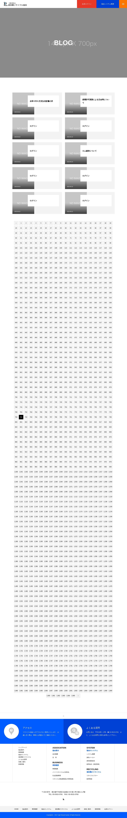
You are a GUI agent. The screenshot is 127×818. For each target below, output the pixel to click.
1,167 (51, 511)
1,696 (95, 641)
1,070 (65, 486)
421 (21, 327)
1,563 (31, 611)
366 (46, 312)
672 (76, 387)
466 (46, 337)
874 (85, 437)
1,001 (21, 472)
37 (100, 228)
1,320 (16, 551)
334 (85, 302)
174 (85, 263)
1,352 (75, 556)
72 (75, 238)
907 (51, 447)
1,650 (65, 631)
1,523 (31, 601)
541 (21, 357)
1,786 (46, 666)
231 (71, 278)
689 (61, 392)
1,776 (95, 661)
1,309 (61, 546)
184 (36, 268)
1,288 (56, 541)
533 (80, 352)
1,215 (90, 521)
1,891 (70, 690)
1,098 (105, 491)
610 (66, 372)
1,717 (100, 646)
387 (51, 317)
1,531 (70, 601)
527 (51, 352)
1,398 (105, 566)
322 (26, 302)
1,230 (65, 526)
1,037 (100, 477)
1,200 (16, 521)
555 (90, 357)
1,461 (21, 586)
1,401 (21, 571)
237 (100, 278)
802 (26, 422)
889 (61, 442)
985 (41, 467)
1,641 (21, 631)
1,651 (70, 631)
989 (61, 467)
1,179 (110, 511)
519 (110, 347)
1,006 (46, 472)
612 (76, 372)
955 (90, 457)
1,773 (80, 661)
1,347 (51, 556)
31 (71, 228)
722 (26, 402)
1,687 (51, 641)
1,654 (85, 631)
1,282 (26, 541)
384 (36, 317)
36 (95, 228)
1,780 (16, 666)
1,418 (105, 571)
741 (21, 407)
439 (110, 327)
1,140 (16, 506)
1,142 (26, 506)
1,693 (80, 641)
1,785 (41, 666)
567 (51, 362)
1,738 (105, 651)
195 (90, 268)
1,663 (31, 636)
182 (26, 268)
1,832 (75, 676)
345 (41, 307)
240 (16, 283)
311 (71, 297)
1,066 (46, 486)
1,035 (90, 477)
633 (80, 377)
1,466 (46, 586)
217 (100, 273)
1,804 (36, 671)
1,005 (41, 472)
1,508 (56, 596)
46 (46, 233)
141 (21, 258)
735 (90, 402)
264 (36, 288)
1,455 (90, 581)
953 (80, 457)
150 (66, 258)
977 (100, 462)
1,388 (56, 566)
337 (100, 302)
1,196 (95, 516)
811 (71, 422)
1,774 (85, 661)
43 (31, 233)
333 (80, 302)
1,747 (51, 656)
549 (61, 357)
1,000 (16, 472)
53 (80, 233)
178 (105, 263)
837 (100, 427)
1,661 (21, 636)
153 (80, 258)
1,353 (80, 556)
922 (26, 452)
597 (100, 367)
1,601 (21, 621)
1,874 (85, 685)
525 (41, 352)
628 (56, 377)
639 (110, 377)
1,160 (16, 511)
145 (41, 258)
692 (76, 392)
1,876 (95, 685)
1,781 (21, 666)
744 (36, 407)
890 (66, 442)
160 (16, 263)
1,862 (26, 685)
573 (80, 362)
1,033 (80, 477)
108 (56, 248)
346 (46, 307)
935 (90, 452)
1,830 (65, 676)
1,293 (80, 541)
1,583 (31, 616)
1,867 (51, 685)
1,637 (100, 626)
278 (105, 288)
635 (90, 377)
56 (95, 233)
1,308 (56, 546)
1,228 (56, 526)
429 (61, 327)
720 (16, 402)
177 (100, 263)
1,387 (51, 566)
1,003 (31, 472)
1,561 (21, 611)
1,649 (61, 631)
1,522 (26, 601)
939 (110, 452)
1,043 (31, 482)
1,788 (56, 666)
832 (76, 427)
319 (110, 297)
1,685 (41, 641)
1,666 (46, 636)
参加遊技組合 (91, 760)
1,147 (51, 506)
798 (105, 417)
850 (66, 432)
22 (26, 228)
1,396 (95, 566)
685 (41, 392)
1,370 (65, 561)
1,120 (16, 501)
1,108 (56, 496)
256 (95, 283)
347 (51, 307)
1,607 (51, 621)
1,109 (61, 496)
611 (71, 372)
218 (105, 273)
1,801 (21, 671)
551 (71, 357)
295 (90, 292)
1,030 (65, 477)
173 (80, 263)
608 (56, 372)
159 (110, 258)
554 (85, 357)
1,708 (56, 646)
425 (41, 327)
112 (76, 248)
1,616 (95, 621)
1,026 (46, 477)
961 (21, 462)
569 (61, 362)
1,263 (31, 536)
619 (110, 372)
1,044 (36, 482)
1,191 (70, 516)
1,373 (80, 561)
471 (71, 337)
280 (16, 292)
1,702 (26, 646)
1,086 (46, 491)
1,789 (61, 666)
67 (51, 238)
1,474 (85, 586)
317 (100, 297)
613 (80, 372)
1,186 (46, 516)
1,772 (75, 661)
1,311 (70, 546)
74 (85, 238)
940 (16, 457)
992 (76, 467)
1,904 (68, 695)
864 (36, 437)
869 (61, 437)
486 (46, 342)
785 (41, 417)
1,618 (105, 621)
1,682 (26, 641)
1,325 (41, 551)
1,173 (80, 511)
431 (71, 327)
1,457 (100, 581)
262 (26, 288)
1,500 (16, 596)
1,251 (70, 531)
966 (46, 462)
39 (110, 228)
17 (100, 223)
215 (90, 273)
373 (80, 312)
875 (90, 437)
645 (41, 382)
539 (110, 352)
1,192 (75, 516)
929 (61, 452)
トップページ (22, 747)
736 (95, 402)
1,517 (100, 596)
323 (31, 302)
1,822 (26, 676)
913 (80, 447)
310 (66, 297)
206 (46, 273)
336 (95, 302)
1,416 (95, 571)
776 (95, 412)
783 (31, 417)
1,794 (85, 666)
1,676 (95, 636)
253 (80, 283)
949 (61, 457)
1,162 (26, 511)
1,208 (56, 521)
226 (46, 278)
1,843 (31, 681)
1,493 (80, 591)
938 (105, 452)
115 (90, 248)
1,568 (56, 611)
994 (85, 467)
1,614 (85, 621)
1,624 (36, 626)
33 (80, 228)
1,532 (75, 601)
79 (110, 238)
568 (56, 362)
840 (16, 432)
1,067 (51, 486)
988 (56, 467)
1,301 (21, 546)
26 (46, 228)
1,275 (90, 536)
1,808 (56, 671)
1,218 (105, 521)
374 (85, 312)
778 (105, 412)
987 (51, 467)
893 (80, 442)
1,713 (80, 646)
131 (71, 253)
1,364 (36, 561)
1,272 (75, 536)
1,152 (75, 506)
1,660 (16, 636)
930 (66, 452)
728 (56, 402)
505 (41, 347)
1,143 (31, 506)
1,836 (95, 676)
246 (46, 283)
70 (66, 238)
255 (90, 283)
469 (61, 337)
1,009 (61, 472)
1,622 (26, 626)
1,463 (31, 586)
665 (41, 387)
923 (31, 452)
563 (31, 362)
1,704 (36, 646)
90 (66, 243)
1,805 (41, 671)
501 (21, 347)
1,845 (41, 681)
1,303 (31, 546)
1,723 (31, 651)
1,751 (70, 656)
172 (76, 263)
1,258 (105, 531)
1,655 (90, 631)
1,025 (41, 477)
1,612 (75, 621)
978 (105, 462)
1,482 (26, 591)
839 (110, 427)
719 (110, 397)
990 (66, 467)
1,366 (46, 561)
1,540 (16, 606)
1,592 (75, 616)
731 (71, 402)
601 (21, 372)
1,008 (56, 472)
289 (61, 292)
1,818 (105, 671)
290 (66, 292)
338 (105, 302)
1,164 (36, 511)
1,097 (100, 491)
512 (76, 347)
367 (51, 312)
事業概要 (21, 752)
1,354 (85, 556)
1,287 (51, 541)
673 (80, 387)
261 (21, 288)
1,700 (16, 646)
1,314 (85, 546)
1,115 (90, 496)
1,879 (110, 685)
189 (61, 268)
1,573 (80, 611)
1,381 (21, 566)
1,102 (26, 496)
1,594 (85, 616)
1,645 (41, 631)
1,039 (110, 477)
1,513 (80, 596)
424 (36, 327)
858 (105, 432)
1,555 (90, 606)
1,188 (56, 516)
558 (105, 357)
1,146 (46, 506)
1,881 (21, 690)
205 (41, 273)
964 (36, 462)
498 (105, 342)
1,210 (65, 521)
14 (85, 223)
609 (61, 372)
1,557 (100, 606)
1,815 (90, 671)
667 (51, 387)
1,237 (100, 526)
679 (110, 387)
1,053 (80, 482)
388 (56, 317)
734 (85, 402)
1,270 (65, 536)
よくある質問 (22, 759)
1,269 (61, 536)
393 (80, 317)
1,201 (21, 521)
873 (80, 437)
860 (16, 437)
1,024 (36, 477)
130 (66, 253)
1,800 (16, 671)
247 (51, 283)
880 (16, 442)
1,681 (21, 641)
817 (100, 422)
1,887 (51, 690)
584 (36, 367)
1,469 (61, 586)
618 (105, 372)
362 (26, 312)
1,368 (56, 561)
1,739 (110, 651)
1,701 (21, 646)
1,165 (41, 511)
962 (26, 462)
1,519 (110, 596)
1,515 (90, 596)
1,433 (80, 576)
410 (66, 322)
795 (90, 417)
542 (26, 357)
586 (46, 367)
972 (76, 462)
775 (90, 412)
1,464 (36, 586)
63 (31, 238)
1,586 (46, 616)
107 (51, 248)
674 (85, 387)
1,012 (75, 472)
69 (61, 238)
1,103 (31, 496)
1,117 (100, 496)
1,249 (61, 531)
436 (95, 327)
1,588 (56, 616)
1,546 (46, 606)
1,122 (26, 501)
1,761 (21, 661)
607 (51, 372)
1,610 (65, 621)
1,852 (75, 681)
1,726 (46, 651)
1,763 (31, 661)
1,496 (95, 591)
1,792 (75, 666)
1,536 (95, 601)
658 (105, 382)
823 (31, 427)
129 (61, 253)
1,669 (61, 636)
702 (26, 397)
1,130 (65, 501)
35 (90, 228)
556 (95, 357)
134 (85, 253)
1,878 (105, 685)
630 (66, 377)
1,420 (16, 576)
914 (85, 447)
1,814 (85, 671)
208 (56, 273)
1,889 (61, 690)
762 (26, 412)
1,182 (26, 516)
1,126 (46, 501)
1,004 (36, 472)
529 (61, 352)
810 (66, 422)
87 (51, 243)
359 (110, 307)
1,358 (105, 556)
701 (21, 397)
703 (31, 397)
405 (41, 322)
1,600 (16, 621)
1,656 (95, 631)
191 (71, 268)
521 (21, 352)
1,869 (61, 685)
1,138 (105, 501)
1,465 (41, 586)
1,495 (90, 591)
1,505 (41, 596)
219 (110, 273)
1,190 (65, 516)
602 (26, 372)
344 (36, 307)
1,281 (21, 541)
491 (71, 342)
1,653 (80, 631)
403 (31, 322)
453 (80, 332)
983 (31, 467)
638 (105, 377)
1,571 (70, 611)
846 (46, 432)
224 (36, 278)
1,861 (21, 685)
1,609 (61, 621)
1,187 (51, 516)
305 (41, 297)
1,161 (21, 511)
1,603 (31, 621)
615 (90, 372)
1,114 (85, 496)
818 (105, 422)
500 (16, 347)
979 (110, 462)
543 (31, 357)
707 (51, 397)
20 (16, 228)
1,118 (105, 496)
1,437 (100, 576)
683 (31, 392)
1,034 (85, 477)
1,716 (95, 646)
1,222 (26, 526)
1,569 (61, 611)
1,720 (16, 651)
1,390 (65, 566)
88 (56, 243)
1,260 (16, 536)
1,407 (51, 571)
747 (51, 407)
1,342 (26, 556)
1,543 (31, 606)
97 (100, 243)
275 (90, 288)
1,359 (110, 556)
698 (105, 392)
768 (56, 412)
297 (100, 292)
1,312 (75, 546)
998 (105, 467)
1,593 (80, 616)
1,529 (61, 601)
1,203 (31, 521)
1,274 (85, 536)
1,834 (85, 676)
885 (41, 442)
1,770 (65, 661)
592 (76, 367)
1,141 (21, 506)
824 (36, 427)
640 (16, 382)
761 (21, 412)
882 (26, 442)
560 (16, 362)
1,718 (105, 646)
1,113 (80, 496)
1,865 (41, 685)
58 (105, 233)
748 (56, 407)
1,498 (105, 591)
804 (36, 422)
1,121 (21, 501)
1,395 (90, 566)
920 (16, 452)
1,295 (90, 541)
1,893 (80, 690)
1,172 (75, 511)
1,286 (46, 541)
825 (41, 427)
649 (61, 382)
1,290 (65, 541)
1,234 (85, 526)
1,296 (95, 541)
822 (26, 427)
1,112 (75, 496)
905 (41, 447)
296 (95, 292)
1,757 (100, 656)
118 (105, 248)
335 (90, 302)
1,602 (26, 621)
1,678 (105, 636)
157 (100, 258)
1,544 (36, 606)
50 (66, 233)
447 (51, 332)
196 (95, 268)
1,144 (36, 506)
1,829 (61, 676)
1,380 (16, 566)
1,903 (63, 695)
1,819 (110, 671)
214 (85, 273)
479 (110, 337)
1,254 (85, 531)
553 (80, 357)
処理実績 (89, 779)
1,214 (85, 521)
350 (66, 307)
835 (90, 427)
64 (36, 238)
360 (16, 312)
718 (105, 397)
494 (85, 342)
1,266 (46, 536)
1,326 (46, 551)
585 (41, 367)
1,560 (16, 611)
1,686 (46, 641)
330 (66, 302)
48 (56, 233)
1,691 (70, 641)
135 (90, 253)
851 (71, 432)
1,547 (51, 606)
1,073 (80, 486)
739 (110, 402)
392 (76, 317)
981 (21, 467)
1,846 (46, 681)
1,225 (41, 526)
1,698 (105, 641)
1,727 (51, 651)
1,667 (51, 636)
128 (56, 253)
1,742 (26, 656)
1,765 (41, 661)
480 (16, 342)
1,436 (95, 576)
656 (95, 382)
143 (31, 258)
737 (100, 402)
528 (56, 352)
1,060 (16, 486)
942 (26, 457)
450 (66, 332)
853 (80, 432)
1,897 (100, 690)
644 (36, 382)
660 (16, 387)
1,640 (16, 631)
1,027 (51, 477)
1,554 (85, 606)
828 (56, 427)
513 (80, 347)
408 (56, 322)
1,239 (110, 526)
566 (46, 362)
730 (66, 402)
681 (21, 392)
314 (85, 297)
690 (66, 392)
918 (105, 447)
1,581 (21, 616)
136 (95, 253)
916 (95, 447)
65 (41, 238)
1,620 (16, 626)
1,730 (65, 651)
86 (46, 243)
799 (110, 417)
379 (110, 312)
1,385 (41, 566)
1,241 (21, 531)
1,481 (21, 591)
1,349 (61, 556)
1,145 (41, 506)
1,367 (51, 561)
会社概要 (55, 754)
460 (16, 337)
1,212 (75, 521)
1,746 (46, 656)
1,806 (46, 671)
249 (61, 283)
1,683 (31, 641)
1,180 (16, 516)
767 (51, 412)
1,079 (110, 486)
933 (80, 452)
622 (26, 377)
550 (66, 357)
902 (26, 447)
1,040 (16, 482)
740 (16, 407)
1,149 (61, 506)
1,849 (61, 681)
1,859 (110, 681)
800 (16, 422)
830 (66, 427)
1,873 (80, 685)
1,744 (36, 656)
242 (26, 283)
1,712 (75, 646)
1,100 (16, 496)
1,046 (46, 482)
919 (110, 447)
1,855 (90, 681)
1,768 (56, 661)
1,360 (16, 561)
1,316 (95, 546)
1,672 (75, 636)
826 (46, 427)
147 (51, 258)
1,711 (70, 646)
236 (95, 278)
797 (100, 417)
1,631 (70, 626)
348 (56, 307)
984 (36, 467)
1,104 (36, 496)
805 (41, 422)
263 (31, 288)
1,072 (75, 486)
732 (76, 402)
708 (56, 397)
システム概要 (91, 754)
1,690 (65, 641)
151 (71, 258)
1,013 (80, 472)
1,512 (75, 596)
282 (26, 292)
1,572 (75, 611)
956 (95, 457)
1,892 (75, 690)
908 (56, 447)
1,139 (110, 501)
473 (80, 337)
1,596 (95, 616)
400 (16, 322)
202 (26, 273)
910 (66, 447)
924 (36, 452)
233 (80, 278)
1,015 (90, 472)
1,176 (95, 511)
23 (31, 228)
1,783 (31, 666)
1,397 (100, 566)
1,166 (46, 511)
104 (36, 248)
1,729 (61, 651)
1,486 (46, 591)
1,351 (70, 556)
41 (21, 233)
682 (26, 392)
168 (56, 263)
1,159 (110, 506)
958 (105, 457)
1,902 (58, 695)
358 (105, 307)
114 (85, 248)
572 (76, 362)
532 (76, 352)
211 (71, 273)
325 (41, 302)
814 (85, 422)
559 (110, 357)
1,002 (26, 472)
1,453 (80, 581)
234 (85, 278)
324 (36, 302)
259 (110, 283)
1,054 (85, 482)
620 (16, 377)
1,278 (105, 536)
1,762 (26, 661)
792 (76, 417)
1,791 (70, 666)
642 (26, 382)
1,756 (95, 656)
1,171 (70, 511)
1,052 (75, 482)
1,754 (85, 656)
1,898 (105, 690)
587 (51, 367)
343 (31, 307)
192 (76, 268)
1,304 (36, 546)
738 (105, 402)
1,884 (36, 690)
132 (76, 253)
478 (105, 337)
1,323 (31, 551)
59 (110, 233)
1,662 (26, 636)
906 (46, 447)
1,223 (31, 526)
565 (41, 362)
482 (26, 342)
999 (110, 467)
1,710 (65, 646)
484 (36, 342)
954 (85, 457)
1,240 (16, 531)
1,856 (95, 681)
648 (56, 382)
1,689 (61, 641)
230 (66, 278)
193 (80, 268)
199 (110, 268)
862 (26, 437)
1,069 (61, 486)
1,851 (70, 681)
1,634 (85, 626)
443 (31, 332)
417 (100, 322)
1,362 (26, 561)
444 (36, 332)
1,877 (100, 685)
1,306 (46, 546)
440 (16, 332)
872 (76, 437)
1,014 (85, 472)
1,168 (56, 511)
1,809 (61, 671)
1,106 (46, 496)
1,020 (16, 477)
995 (90, 467)
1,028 (56, 477)
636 (95, 377)
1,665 (41, 636)
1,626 (46, 626)
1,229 (61, 526)
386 (46, 317)
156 (95, 258)
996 (95, 467)
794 (85, 417)
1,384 (36, 566)
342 (26, 307)
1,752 (75, 656)
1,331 (70, 551)
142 (26, 258)
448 (56, 332)
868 (56, 437)
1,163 (31, 511)
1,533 (80, 601)
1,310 (65, 546)
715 (90, 397)
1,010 (65, 472)
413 (80, 322)
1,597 (100, 616)
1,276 (95, 536)
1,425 (41, 576)
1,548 (56, 606)
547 (51, 357)
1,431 (70, 576)
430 (66, 327)
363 (31, 312)
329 (61, 302)
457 (100, 332)
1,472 (75, 586)
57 (100, 233)
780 (16, 417)
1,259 (110, 531)
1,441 (21, 581)
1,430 (65, 576)
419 (110, 322)
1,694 (85, 641)
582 (26, 367)
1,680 (16, 641)
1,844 (36, 681)
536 (95, 352)
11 (71, 223)
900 (16, 447)
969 (61, 462)
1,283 (31, 541)
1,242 (26, 531)
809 (61, 422)
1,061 (21, 486)
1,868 (56, 685)
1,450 (65, 581)
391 (71, 317)
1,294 (85, 541)
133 (80, 253)
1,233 (80, 526)
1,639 (110, 626)
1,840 (16, 681)
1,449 (61, 581)
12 (75, 223)
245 (41, 283)
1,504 (36, 596)
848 (56, 432)
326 (46, 302)
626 (46, 377)
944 (36, 457)
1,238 (105, 526)
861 (21, 437)
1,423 (31, 576)
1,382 (26, 566)
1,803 (31, 671)
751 (71, 407)
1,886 (46, 690)
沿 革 (54, 757)
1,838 (105, 676)
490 (66, 342)
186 (46, 268)
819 (110, 422)
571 (71, 362)
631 (71, 377)
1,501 (21, 596)
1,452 (75, 581)
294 (85, 292)
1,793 (80, 666)
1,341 (21, 556)
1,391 (70, 566)
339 (110, 302)
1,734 (85, 651)
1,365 (41, 561)
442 (26, 332)
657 (100, 382)
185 (41, 268)
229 (61, 278)
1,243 (31, 531)
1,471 (70, 586)
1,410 (65, 571)
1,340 (16, 556)
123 (31, 253)
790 (66, 417)
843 (31, 432)
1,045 (41, 482)
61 (21, 238)
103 (31, 248)
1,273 (80, 536)
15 (90, 223)
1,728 (56, 651)
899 (110, 442)
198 (105, 268)
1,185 (41, 516)
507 (51, 347)
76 (95, 238)
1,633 (80, 626)
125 (41, 253)
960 (16, 462)
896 (95, 442)
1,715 (90, 646)
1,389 (61, 566)
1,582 (26, 616)
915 (90, 447)
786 (46, 417)
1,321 (21, 551)
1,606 (46, 621)
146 (46, 258)
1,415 (90, 571)
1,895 (90, 690)
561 (21, 362)
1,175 (90, 511)
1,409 (61, 571)
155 (90, 258)
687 (51, 392)
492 (76, 342)
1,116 (95, 496)
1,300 (16, 546)
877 (100, 437)
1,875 (90, 685)
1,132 (75, 501)
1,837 (100, 676)
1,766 (46, 661)
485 (41, 342)
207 (51, 273)
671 (71, 387)
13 (80, 223)
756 (95, 407)
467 (51, 337)
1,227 (51, 526)
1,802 (26, 671)
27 (51, 228)
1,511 (70, 596)
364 (36, 312)
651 (71, 382)
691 (71, 392)
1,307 (51, 546)
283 (31, 292)
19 (110, 223)
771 (71, 412)
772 (76, 412)
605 (41, 372)
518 (105, 347)
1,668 (56, 636)
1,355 (90, 556)
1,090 (65, 491)
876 (95, 437)
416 (95, 322)
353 (80, 307)
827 (51, 427)
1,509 (61, 596)
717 (100, 397)
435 (90, 327)
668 (56, 387)
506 (46, 347)
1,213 (80, 521)
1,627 (51, 626)
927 (51, 452)
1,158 (105, 506)
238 (105, 278)
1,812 (75, 671)
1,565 (41, 611)
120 (16, 253)
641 (21, 382)
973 (80, 462)
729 (61, 402)
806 (46, 422)
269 (61, 288)
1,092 (75, 491)
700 (16, 397)
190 (66, 268)
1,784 (36, 666)
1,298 (105, 541)
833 (80, 427)
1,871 (70, 685)
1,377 (100, 561)
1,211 (70, 521)
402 (26, 322)
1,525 (41, 601)
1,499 (110, 591)
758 (105, 407)
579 (110, 362)
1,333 (80, 551)
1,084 (36, 491)
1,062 (26, 486)
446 (46, 332)
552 (76, 357)
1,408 (56, 571)
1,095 (90, 491)
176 (95, 263)
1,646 (46, 631)
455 (90, 332)
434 (85, 327)
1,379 (110, 561)
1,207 (51, 521)
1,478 (105, 586)
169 (61, 263)
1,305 (41, 546)
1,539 (110, 601)
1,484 (36, 591)
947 (51, 457)
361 (21, 312)
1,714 (85, 646)
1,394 (85, 566)
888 (56, 442)
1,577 (100, 611)
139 (110, 253)
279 (110, 288)
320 (16, 302)
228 (56, 278)
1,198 (105, 516)
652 (76, 382)
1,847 (51, 681)
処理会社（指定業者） (94, 764)
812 (76, 422)
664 (36, 387)
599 (110, 367)
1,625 (41, 626)
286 (46, 292)
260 (16, 288)
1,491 (70, 591)
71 (71, 238)
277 (100, 288)
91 (71, 243)
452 (76, 332)
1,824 (36, 676)
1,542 (26, 606)
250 (66, 283)
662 (26, 387)
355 (90, 307)
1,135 (90, 501)
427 (51, 327)
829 (61, 427)
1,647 (51, 631)
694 (85, 392)
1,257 (100, 531)
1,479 (110, 586)
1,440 (16, 581)
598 (105, 367)
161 (21, 263)
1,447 (51, 581)
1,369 (61, 561)
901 (21, 447)
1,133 (80, 501)
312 (76, 297)
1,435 (90, 576)
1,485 (41, 591)
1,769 (61, 661)
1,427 (51, 576)
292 (76, 292)
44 (36, 233)
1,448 (56, 581)
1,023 (31, 477)
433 (80, 327)
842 (26, 432)
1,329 (61, 551)
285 (41, 292)
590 (66, 367)
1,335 (90, 551)
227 (51, 278)
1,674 (85, 636)
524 (36, 352)
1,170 (65, 511)
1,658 (105, 631)
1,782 (26, 666)
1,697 (100, 641)
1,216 (95, 521)
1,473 (80, 586)
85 (41, 243)
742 (26, 407)
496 (95, 342)
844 (36, 432)
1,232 (75, 526)
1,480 (16, 591)
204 (36, 273)
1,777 (100, 661)
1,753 (80, 656)
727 (51, 402)
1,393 (80, 566)
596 (95, 367)
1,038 (105, 477)
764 (36, 412)
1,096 (95, 491)
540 (16, 357)
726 (46, 402)
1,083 (31, 491)
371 (71, 312)
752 (76, 407)
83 (31, 243)
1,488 (56, 591)
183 (31, 268)
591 (71, 367)
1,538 (105, 601)
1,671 (70, 636)
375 (90, 312)
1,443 (31, 581)
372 (76, 312)
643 (31, 382)
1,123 (31, 501)
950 (66, 457)
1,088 (56, 491)
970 (66, 462)
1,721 (21, 651)
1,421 (21, 576)
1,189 (61, 516)
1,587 (51, 616)
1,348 (56, 556)
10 (66, 223)
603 (31, 372)
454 (85, 332)
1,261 (21, 536)
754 (85, 407)
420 (16, 327)
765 (41, 412)
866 (46, 437)
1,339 (110, 551)
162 (26, 263)
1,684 (36, 641)
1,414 (85, 571)
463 (31, 337)
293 (80, 292)
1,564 (36, 611)
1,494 (85, 591)
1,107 (51, 496)
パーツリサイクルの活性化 (60, 772)
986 (46, 467)
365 (41, 312)
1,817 (100, 671)
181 (21, 268)
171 (71, 263)
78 (105, 238)
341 (21, 307)
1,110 (65, 496)
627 (51, 377)
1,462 (26, 586)
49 (61, 233)
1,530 (65, 601)
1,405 (41, 571)
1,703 (31, 646)
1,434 (85, 576)
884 (36, 442)
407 (51, 322)
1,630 (65, 626)
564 (36, 362)
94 (85, 243)
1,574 (85, 611)
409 (61, 322)
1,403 (31, 571)
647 (51, 382)
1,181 (21, 516)
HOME (16, 809)
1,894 (85, 690)
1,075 (90, 486)
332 (76, 302)
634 (85, 377)
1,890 (65, 690)
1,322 (26, 551)
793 (80, 417)
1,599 (110, 616)
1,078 (105, 486)
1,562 (26, 611)
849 (61, 432)
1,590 (65, 616)
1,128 (56, 501)
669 (61, 387)
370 (66, 312)
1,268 (56, 536)
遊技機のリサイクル (24, 757)
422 (26, 327)
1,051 (70, 482)
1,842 (26, 681)
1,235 (90, 526)
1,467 (51, 586)
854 (85, 432)
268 (56, 288)
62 (26, 238)
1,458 (105, 581)
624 (36, 377)
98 (105, 243)
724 (36, 402)
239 (110, 278)
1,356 (95, 556)
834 (85, 427)
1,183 (31, 516)
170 (66, 263)
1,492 (75, 591)
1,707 (51, 646)
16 (95, 223)
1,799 (110, 666)
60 (16, 238)
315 (90, 297)
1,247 (51, 531)
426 (46, 327)
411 (71, 322)
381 (21, 317)
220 (16, 278)
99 (110, 243)
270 (66, 288)
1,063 (31, 486)
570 (66, 362)
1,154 (85, 506)
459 (110, 332)
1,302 (26, 546)
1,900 (48, 695)
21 (21, 228)
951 (71, 457)
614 (85, 372)
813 (80, 422)
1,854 (85, 681)
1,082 (26, 491)
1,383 (31, 566)
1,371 (70, 561)
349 (61, 307)
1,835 (90, 676)
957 (100, 457)
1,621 (21, 626)
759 (110, 407)
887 (51, 442)
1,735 (90, 651)
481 (21, 342)
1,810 (65, 671)
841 (21, 432)
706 (46, 397)
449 (61, 332)
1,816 (95, 671)
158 (105, 258)
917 (100, 447)
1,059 (110, 482)
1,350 (65, 556)
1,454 (85, 581)
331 (71, 302)
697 (100, 392)
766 (46, 412)
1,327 (51, 551)
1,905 (73, 695)
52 (75, 233)
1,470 (65, 586)
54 (85, 233)
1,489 (61, 591)
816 (95, 422)
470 (66, 337)
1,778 (105, 661)
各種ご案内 (21, 761)
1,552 (75, 606)
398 (105, 317)
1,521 (21, 601)
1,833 (80, 676)
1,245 (41, 531)
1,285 (41, 541)
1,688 (56, 641)
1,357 (100, 556)
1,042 (26, 482)
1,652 (75, 631)
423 (31, 327)
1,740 (16, 656)
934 (85, 452)
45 (41, 233)
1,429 (61, 576)
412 (76, 322)
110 (66, 248)
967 (51, 462)
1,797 (100, 666)
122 (26, 253)
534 (85, 352)
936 (95, 452)
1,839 (110, 676)
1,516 (95, 596)
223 (31, 278)
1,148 (56, 506)
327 (51, 302)
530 (66, 352)
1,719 (110, 646)
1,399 (110, 566)
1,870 (65, 685)
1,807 (51, 671)
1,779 (110, 661)
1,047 (51, 482)
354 (85, 307)
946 (46, 457)
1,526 (46, 601)
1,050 (65, 482)
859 (110, 432)
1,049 (61, 482)
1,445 (41, 581)
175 (90, 263)
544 (36, 357)
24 (36, 228)
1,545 (41, 606)
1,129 (61, 501)
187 (51, 268)
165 (41, 263)
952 (76, 457)
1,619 (110, 621)
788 (56, 417)
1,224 (36, 526)
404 (36, 322)
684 (36, 392)
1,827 (51, 676)
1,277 (100, 536)
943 (31, 457)
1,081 (21, 491)
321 (21, 302)
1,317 (100, 546)
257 (100, 283)
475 (90, 337)
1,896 (95, 690)
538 (105, 352)
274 (85, 288)
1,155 (90, 506)
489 (61, 342)
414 (85, 322)
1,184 (36, 516)
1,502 (26, 596)
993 (80, 467)
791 (71, 417)
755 (90, 407)
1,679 (110, 636)
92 (75, 243)
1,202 (26, 521)
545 (41, 357)
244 (36, 283)
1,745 (41, 656)
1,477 (100, 586)
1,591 (70, 616)
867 (51, 437)
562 (26, 362)
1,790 (65, 666)
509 (61, 347)
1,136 (95, 501)
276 (95, 288)
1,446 (46, 581)
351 (71, 307)
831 (71, 427)
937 (100, 452)
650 (66, 382)
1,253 (80, 531)
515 (90, 347)
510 (66, 347)
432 (76, 327)
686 (46, 392)
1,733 (80, 651)
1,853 (80, 681)
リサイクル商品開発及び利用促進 (62, 779)
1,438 (105, 576)
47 (51, 233)
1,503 (31, 596)
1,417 (100, 571)
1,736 (95, 651)
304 (36, 297)
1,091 (70, 491)
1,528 (56, 601)
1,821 (21, 676)
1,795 (90, 666)
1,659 (110, 631)
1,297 (100, 541)
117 (100, 248)
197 (100, 268)
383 (31, 317)
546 (46, 357)
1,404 (36, 571)
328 (56, 302)
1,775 (90, 661)
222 (26, 278)
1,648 (56, 631)
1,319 (110, 546)
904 (36, 447)
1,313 (80, 546)
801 (21, 422)
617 (100, 372)
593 (80, 367)
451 (71, 332)
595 (90, 367)
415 (90, 322)
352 (76, 307)
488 (56, 342)
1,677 (100, 636)
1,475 (90, 586)
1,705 (41, 646)
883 (31, 442)
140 (16, 258)
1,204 (36, 521)
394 (85, 317)
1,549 (61, 606)
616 (95, 372)
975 (90, 462)
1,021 (21, 477)
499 (110, 342)
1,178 (105, 511)
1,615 (90, 621)
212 (76, 273)
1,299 (110, 541)
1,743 (31, 656)
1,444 (36, 581)
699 (110, 392)
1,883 (31, 690)
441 (21, 332)
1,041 (21, 482)
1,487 (51, 591)
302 (26, 297)
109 (61, 248)
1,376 (95, 561)
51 (71, 233)
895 (90, 442)
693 (80, 392)
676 (95, 387)
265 (41, 288)
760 (16, 412)
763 (31, 412)
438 (105, 327)
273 (80, 288)
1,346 (46, 556)
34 (85, 228)
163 (31, 263)
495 (90, 342)
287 (51, 292)
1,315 (90, 546)
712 (76, 397)
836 (95, 427)
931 (71, 452)
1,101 (21, 496)
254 (85, 283)
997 (100, 467)
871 (71, 437)
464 (36, 337)
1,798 (105, 666)
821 (21, 427)
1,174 (85, 511)
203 (31, 273)
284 (36, 292)
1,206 (46, 521)
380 (16, 317)
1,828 (56, 676)
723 (31, 402)
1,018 (105, 472)
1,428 (56, 576)
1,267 (51, 536)
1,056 (95, 482)
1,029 (61, 477)
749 (61, 407)
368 (56, 312)
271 (71, 288)
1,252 (75, 531)
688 (56, 392)
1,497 (100, 591)
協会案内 (21, 750)
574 (85, 362)
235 (90, 278)
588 (56, 367)
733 (80, 402)
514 (85, 347)
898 (105, 442)
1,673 (80, 636)
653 (80, 382)
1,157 (100, 506)
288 (56, 292)
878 (105, 437)
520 (16, 352)
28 (56, 228)
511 (71, 347)
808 (56, 422)
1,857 (100, 681)
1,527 (51, 601)
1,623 (31, 626)
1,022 (26, 477)
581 (21, 367)
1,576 (95, 611)
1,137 (100, 501)
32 (75, 228)
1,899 (110, 690)
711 (71, 397)
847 (51, 432)
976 (95, 462)
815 (90, 422)
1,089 (61, 491)
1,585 (41, 616)
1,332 (75, 551)
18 (105, 223)
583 (31, 367)
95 (90, 243)
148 (56, 258)
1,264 (36, 536)
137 (100, 253)
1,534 (85, 601)
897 (100, 442)
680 (16, 392)
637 (100, 377)
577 (100, 362)
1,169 (61, 511)
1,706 (46, 646)
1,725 (41, 651)
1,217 (100, 521)
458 (105, 332)
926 (46, 452)
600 (16, 372)
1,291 (70, 541)
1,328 (56, 551)
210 (66, 273)
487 (51, 342)
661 (21, 387)
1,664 (36, 636)
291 (71, 292)
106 (46, 248)
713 (80, 397)
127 (51, 253)
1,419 (110, 571)
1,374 (85, 561)
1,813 (80, 671)
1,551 (70, 606)
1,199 (110, 516)
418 (105, 322)
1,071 (70, 486)
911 (71, 447)
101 (21, 248)
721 (21, 402)
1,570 (65, 611)
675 (90, 387)
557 (100, 357)
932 (76, 452)
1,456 (95, 581)
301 (21, 297)
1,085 (41, 491)
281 (21, 292)
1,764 (36, 661)
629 (61, 377)
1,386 (46, 566)
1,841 (21, 681)
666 (46, 387)
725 (41, 402)
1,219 (110, 521)
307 (51, 297)
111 (71, 248)
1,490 (65, 591)
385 (41, 317)
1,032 (75, 477)
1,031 (70, 477)
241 (21, 283)
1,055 (90, 482)
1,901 (53, 695)
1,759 (110, 656)
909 (61, 447)
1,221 (21, 526)
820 (16, 427)
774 (85, 412)
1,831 (70, 676)
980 (16, 467)
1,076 (95, 486)
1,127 (51, 501)
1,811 (70, 671)
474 (85, 337)
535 (90, 352)
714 (85, 397)
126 (46, 253)
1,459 (110, 581)
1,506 (46, 596)
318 (105, 297)
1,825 (41, 676)
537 (100, 352)
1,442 (26, 581)
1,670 (65, 636)
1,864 (36, 685)
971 (71, 462)
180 (16, 268)
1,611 (70, 621)
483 (31, 342)
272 (76, 288)
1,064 (36, 486)
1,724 (36, 651)
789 (61, 417)
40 (16, 233)
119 (110, 248)
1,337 (100, 551)
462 (26, 337)
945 (41, 457)
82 (26, 243)
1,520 (16, 601)
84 (36, 243)
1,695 (90, 641)
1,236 (95, 526)
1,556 (95, 606)
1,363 (31, 561)
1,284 (36, 541)
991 (71, 467)
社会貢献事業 (56, 775)
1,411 (70, 571)
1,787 (51, 666)
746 (46, 407)
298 (105, 292)
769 (61, 412)
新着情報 (21, 764)
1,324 (36, 551)
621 (21, 377)
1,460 (16, 586)
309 (61, 297)
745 (41, 407)
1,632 (75, 626)
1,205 (41, 521)
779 (110, 412)
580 (16, 367)
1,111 (70, 496)
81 (21, 243)
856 (95, 432)
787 (51, 417)
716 (95, 397)
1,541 (21, 606)
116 (95, 248)
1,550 (65, 606)
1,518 (105, 596)
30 (66, 228)
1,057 (100, 482)
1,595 (90, 616)
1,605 (41, 621)
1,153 (80, 506)
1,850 (65, 681)
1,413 (80, 571)
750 (66, 407)
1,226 (46, 526)
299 (110, 292)
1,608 (56, 621)
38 (105, 228)
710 (66, 397)
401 (21, 322)
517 (100, 347)
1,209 (61, 521)
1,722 (26, 651)
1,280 (16, 541)
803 (31, 422)
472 (76, 337)
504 (36, 347)
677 (100, 387)
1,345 (41, 556)
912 (76, 447)
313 (80, 297)
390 (66, 317)
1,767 (51, 661)
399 (110, 317)
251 (71, 283)
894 (85, 442)
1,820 (16, 676)
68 (56, 238)
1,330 (65, 551)
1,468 (56, 586)
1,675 (90, 636)
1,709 (61, 646)
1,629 (61, 626)
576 (95, 362)
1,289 (61, 541)
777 (100, 412)
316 (95, 297)
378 (105, 312)
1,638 (105, 626)
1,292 (75, 541)
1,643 (31, 631)
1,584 (36, 616)
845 (41, 432)
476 (95, 337)
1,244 (36, 531)
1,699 (110, 641)
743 (31, 407)
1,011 (70, 472)
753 (80, 407)
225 (41, 278)
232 (76, 278)
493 (80, 342)
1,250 (65, 531)
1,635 (90, 626)
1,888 (56, 690)
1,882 (26, 690)
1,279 (110, 536)
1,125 (41, 501)
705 (41, 397)
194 (85, 268)
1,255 (90, 531)
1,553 (80, 606)
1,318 (105, 546)
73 (80, 238)
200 (16, 273)
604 (36, 372)
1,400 (16, 571)
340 (16, 307)
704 (36, 397)
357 (100, 307)
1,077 (100, 486)
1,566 (46, 611)
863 (31, 437)
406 (46, 322)
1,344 (36, 556)
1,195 (90, 516)
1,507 (51, 596)
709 (61, 397)
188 (56, 268)
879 (110, 437)
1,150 (65, 506)
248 (56, 283)
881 (21, 442)
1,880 (16, 690)
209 (61, 273)
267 (51, 288)
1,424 (36, 576)
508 (56, 347)
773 (80, 412)
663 (31, 387)
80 (16, 243)
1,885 (41, 690)
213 (80, 273)
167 (51, 263)
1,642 (26, 631)
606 (46, 372)
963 (31, 462)
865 (41, 437)
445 (41, 332)
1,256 (95, 531)
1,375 (90, 561)
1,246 (46, 531)
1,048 (56, 482)
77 (100, 238)
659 (110, 382)
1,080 (16, 491)
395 (90, 317)
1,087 (51, 491)
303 (31, 297)
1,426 (46, 576)
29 (61, 228)
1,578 (105, 611)
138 (105, 253)
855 (90, 432)
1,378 (105, 561)
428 (56, 327)
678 (105, 387)
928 (56, 452)
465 (41, 337)
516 (95, 347)
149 (61, 258)
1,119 (110, 496)
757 (100, 407)
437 (100, 327)
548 (56, 357)
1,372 (75, 561)
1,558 (105, 606)
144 (36, 258)
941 (21, 457)
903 (31, 447)
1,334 (85, 551)
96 (95, 243)
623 (31, 377)
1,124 (36, 501)
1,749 (61, 656)
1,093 (80, 491)
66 (46, 238)
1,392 (75, 566)
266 (46, 288)
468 (56, 337)
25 (41, 228)
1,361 (21, 561)
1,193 (80, 516)
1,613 (80, 621)
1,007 (51, 472)
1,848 (56, 681)
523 (31, 352)
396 (95, 317)
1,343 (31, 556)
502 (26, 347)
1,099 (110, 491)
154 (85, 258)
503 (31, 347)
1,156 (95, 506)
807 (51, 422)
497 (100, 342)
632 (76, 377)
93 (80, 243)
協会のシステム (23, 754)
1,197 (100, 516)
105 (41, 248)
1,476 (95, 586)
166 (46, 263)
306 (46, 297)
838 (105, 427)
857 (100, 432)
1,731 (70, 651)
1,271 (70, 536)
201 (21, 273)
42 (26, 233)
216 (95, 273)
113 (80, 248)
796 (95, 417)
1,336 (95, 551)
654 (85, 382)
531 (71, 352)
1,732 (75, 651)
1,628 (56, 626)
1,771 (70, 661)
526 (46, 352)
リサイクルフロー (92, 775)
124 (36, 253)
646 (46, 382)
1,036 (95, 477)
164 (36, 263)
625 (41, 377)
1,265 (41, 536)
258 (105, 283)
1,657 (100, 631)
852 (76, 432)
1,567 (51, 611)
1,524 (36, 601)
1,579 (110, 611)
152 (76, 258)
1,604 (36, 621)
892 (76, 442)
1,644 (36, 631)
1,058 (105, 482)
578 (105, 362)
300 (16, 297)
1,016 (95, 472)
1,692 (75, 641)
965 (41, 462)
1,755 (90, 656)
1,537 (100, 601)
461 (21, 337)
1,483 (31, 591)
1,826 (46, 676)
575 (90, 362)
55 (90, 233)
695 (90, 392)
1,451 (70, 581)
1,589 (61, 616)
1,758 (105, 656)
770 (66, 412)
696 (95, 392)
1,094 (85, 491)
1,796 (95, 666)
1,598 (105, 616)
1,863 (31, 685)
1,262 (26, 536)
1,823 (31, 676)
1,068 (56, 486)
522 (26, 352)
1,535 (90, 601)
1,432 (75, 576)
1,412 (75, 571)
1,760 (16, 661)
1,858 (105, 681)
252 (76, 283)
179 (110, 263)
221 (21, 278)
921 (21, 452)
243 (31, 283)
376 (95, 312)
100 (16, 248)
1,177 (100, 511)
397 (100, 317)
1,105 (41, 496)
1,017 (100, 472)
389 (61, 317)
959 (110, 457)
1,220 (16, 526)
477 (100, 337)
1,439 (110, 576)
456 (95, 332)
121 (21, 253)
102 (26, 248)
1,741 (21, 656)
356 (95, 307)
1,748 (56, 656)
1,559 (110, 606)
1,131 (70, 501)
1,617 (100, 621)
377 (100, 312)
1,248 (56, 531)
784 (36, 417)
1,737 (100, 651)
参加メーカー (91, 757)
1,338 (105, 551)
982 (26, 467)
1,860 (16, 685)
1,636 (95, 626)
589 (61, 367)
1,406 (46, 571)
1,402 (26, 571)
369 (61, 312)
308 (56, 297)
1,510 (65, 596)
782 (26, 417)
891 (71, 442)
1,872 (75, 685)
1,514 (85, 596)
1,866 (46, 685)
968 (56, 462)
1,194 (85, 516)
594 (85, 367)
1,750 (65, 656)
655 (90, 382)
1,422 (26, 576)
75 (90, 238)
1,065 (41, 486)
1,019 (110, 472)
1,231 (70, 526)
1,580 (16, 616)
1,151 (70, 506)
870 (66, 437)
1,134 (85, 501)
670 (66, 387)
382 (26, 317)
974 (85, 462)
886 (46, 442)
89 (61, 243)
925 (41, 452)
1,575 (90, 611)
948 (56, 457)
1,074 (85, 486)
